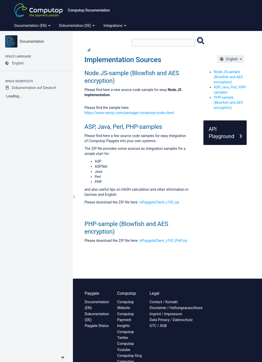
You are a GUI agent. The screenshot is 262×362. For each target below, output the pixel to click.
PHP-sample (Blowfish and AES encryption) (228, 102)
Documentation (32, 41)
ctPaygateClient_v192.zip (159, 202)
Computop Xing (129, 356)
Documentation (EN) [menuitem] (32, 26)
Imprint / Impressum (166, 314)
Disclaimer (158, 308)
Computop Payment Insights (125, 320)
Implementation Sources (122, 59)
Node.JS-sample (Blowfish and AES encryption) (228, 77)
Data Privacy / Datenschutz (171, 320)
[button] (63, 357)
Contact (156, 302)
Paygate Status (97, 326)
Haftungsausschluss (186, 308)
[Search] (163, 43)
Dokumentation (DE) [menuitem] (77, 26)
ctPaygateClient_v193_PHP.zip (163, 241)
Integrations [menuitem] (115, 26)
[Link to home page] (38, 10)
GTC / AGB (158, 326)
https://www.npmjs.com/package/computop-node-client (129, 113)
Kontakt (171, 302)
